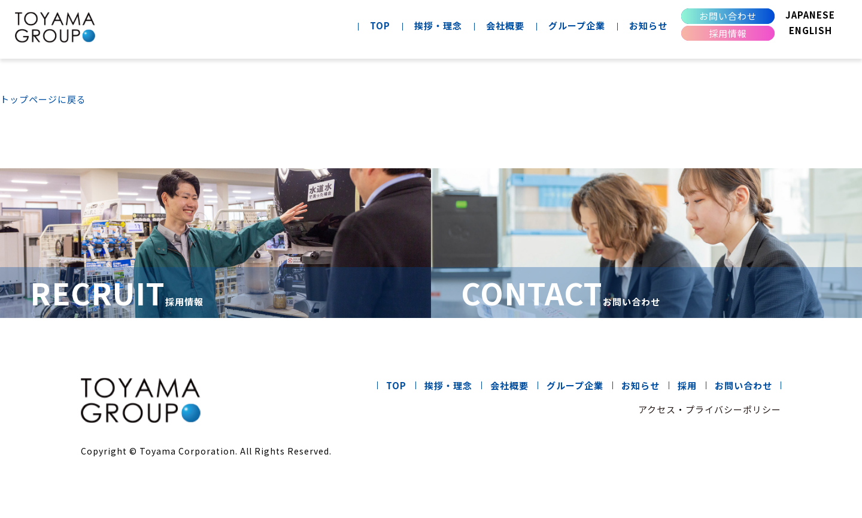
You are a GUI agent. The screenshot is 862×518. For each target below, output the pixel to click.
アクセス (657, 409)
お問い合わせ (728, 16)
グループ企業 (576, 25)
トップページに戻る (43, 99)
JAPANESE (810, 14)
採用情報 (728, 33)
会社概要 (505, 25)
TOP (380, 25)
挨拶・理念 (438, 25)
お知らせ (648, 25)
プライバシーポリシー (733, 409)
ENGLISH (810, 30)
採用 (687, 385)
